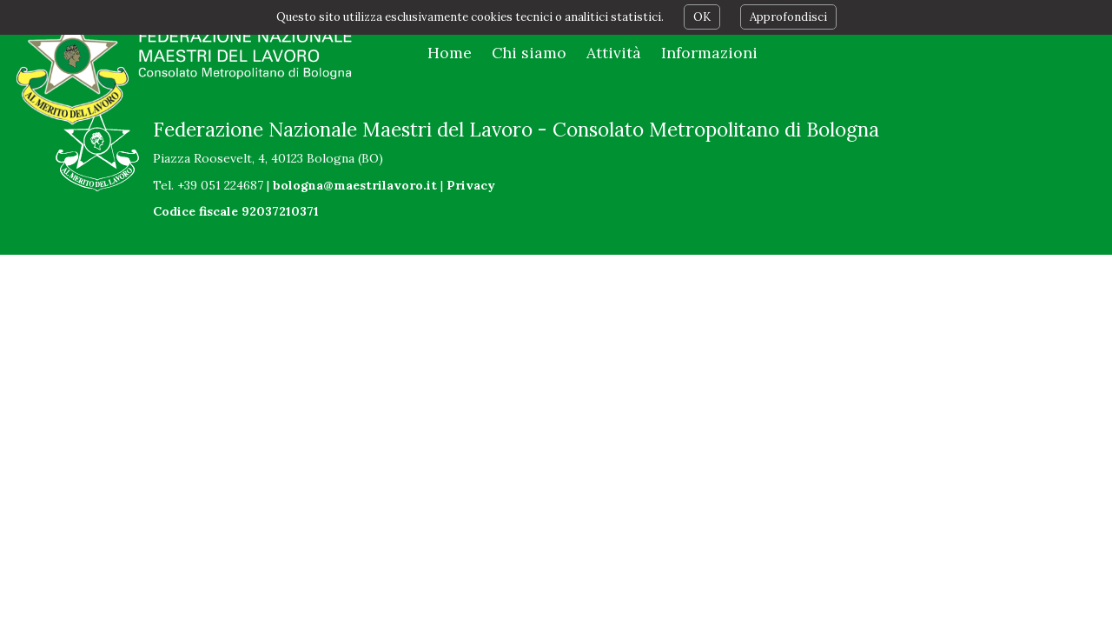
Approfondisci (788, 17)
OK (702, 17)
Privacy (471, 185)
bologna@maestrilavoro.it (355, 185)
